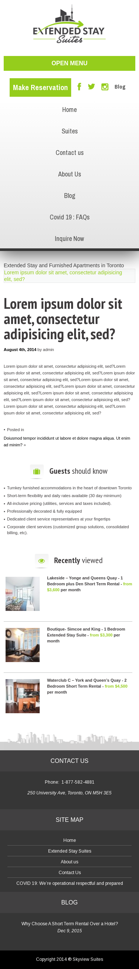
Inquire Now (69, 238)
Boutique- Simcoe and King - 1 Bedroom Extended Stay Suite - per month (86, 635)
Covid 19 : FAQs (70, 217)
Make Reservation (40, 87)
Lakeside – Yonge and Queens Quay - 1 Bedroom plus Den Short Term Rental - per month (89, 584)
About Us (69, 174)
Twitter (91, 86)
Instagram (105, 86)
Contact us (70, 152)
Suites (70, 131)
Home (69, 109)
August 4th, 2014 (20, 349)
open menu (69, 63)
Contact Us (70, 872)
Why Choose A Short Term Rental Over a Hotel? (69, 923)
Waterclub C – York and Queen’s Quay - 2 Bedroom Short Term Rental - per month (87, 686)
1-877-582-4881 (78, 782)
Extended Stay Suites (69, 851)
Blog (120, 86)
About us (69, 861)
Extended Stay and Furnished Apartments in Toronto (64, 265)
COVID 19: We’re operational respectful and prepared (69, 883)
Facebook (79, 86)
